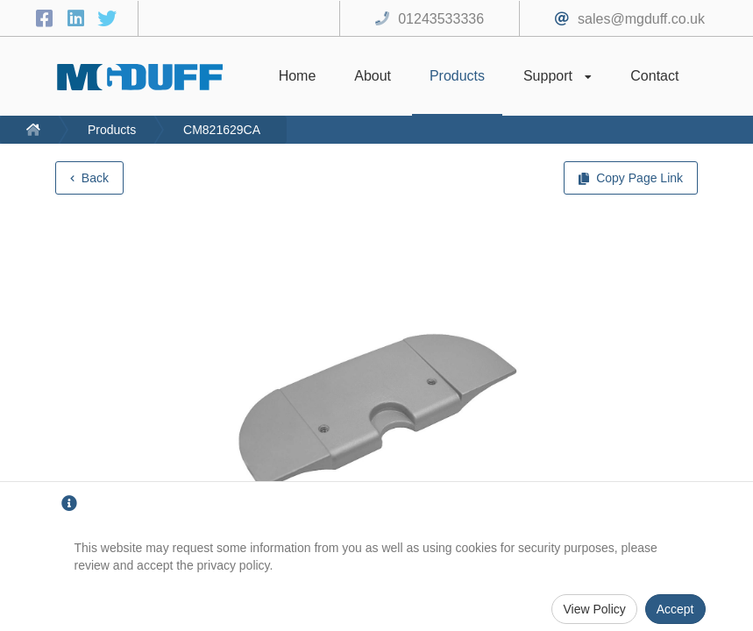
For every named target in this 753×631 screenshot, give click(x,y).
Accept (675, 609)
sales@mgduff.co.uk (641, 18)
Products (112, 130)
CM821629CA (221, 130)
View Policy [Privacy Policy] (594, 609)
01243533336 (441, 18)
